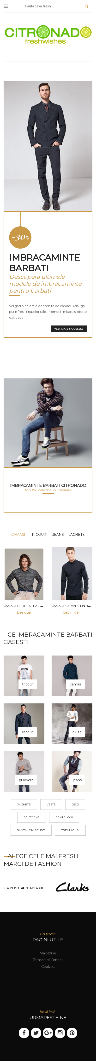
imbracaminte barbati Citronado (48, 485)
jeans (58, 534)
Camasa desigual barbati (25, 606)
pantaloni (64, 817)
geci (75, 804)
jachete (77, 534)
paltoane (32, 817)
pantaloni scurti (31, 830)
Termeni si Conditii (48, 960)
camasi (18, 534)
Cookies (47, 966)
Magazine (48, 953)
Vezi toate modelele (68, 328)
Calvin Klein (72, 612)
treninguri (70, 830)
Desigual (24, 612)
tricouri (39, 534)
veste (51, 804)
